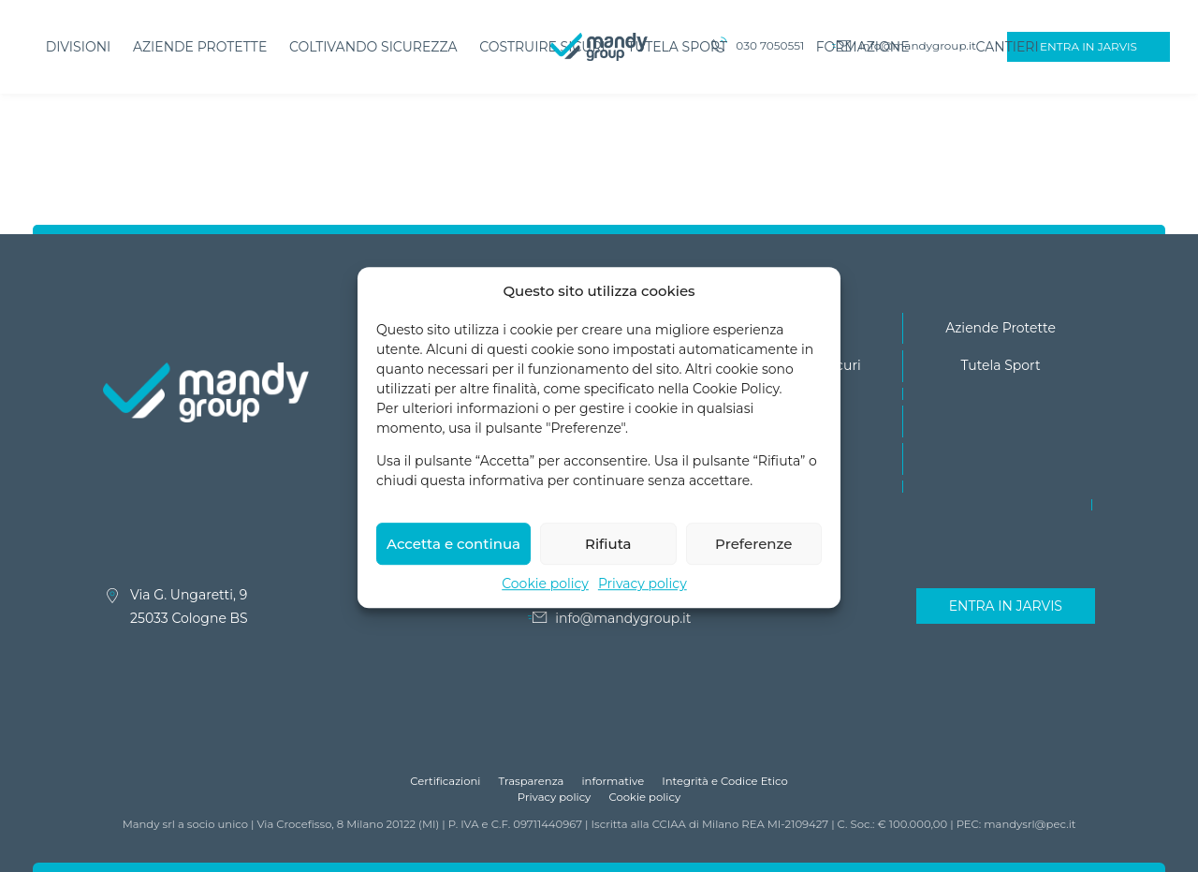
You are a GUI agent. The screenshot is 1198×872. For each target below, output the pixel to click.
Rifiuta (608, 557)
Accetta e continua (453, 557)
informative (612, 781)
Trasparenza (531, 781)
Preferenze (753, 557)
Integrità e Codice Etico (725, 781)
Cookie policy (545, 597)
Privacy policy (642, 597)
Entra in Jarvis (1005, 606)
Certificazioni (445, 781)
